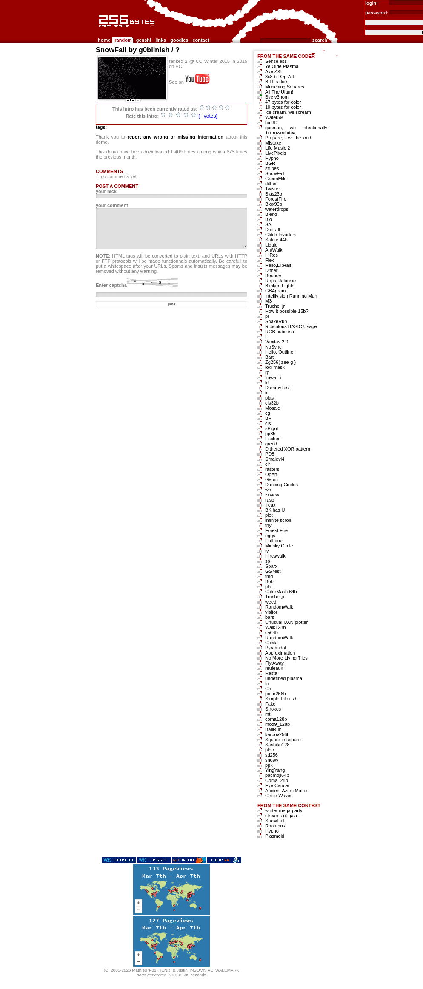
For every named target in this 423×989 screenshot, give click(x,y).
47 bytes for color (283, 102)
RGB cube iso (279, 331)
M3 (268, 300)
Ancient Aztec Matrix (286, 790)
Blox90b (273, 204)
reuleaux (274, 668)
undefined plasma (283, 678)
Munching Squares (284, 86)
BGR (270, 163)
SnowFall (274, 173)
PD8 (269, 453)
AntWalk (274, 249)
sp (267, 561)
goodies (179, 40)
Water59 (274, 117)
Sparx (271, 566)
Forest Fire (276, 530)
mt (267, 714)
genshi (143, 40)
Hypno (272, 158)
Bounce (273, 275)
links (160, 40)
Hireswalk (275, 555)
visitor (271, 612)
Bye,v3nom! (277, 96)
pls (268, 586)
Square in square (283, 739)
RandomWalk (279, 606)
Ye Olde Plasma (281, 66)
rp (267, 372)
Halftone (274, 540)
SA (268, 224)
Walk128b (275, 627)
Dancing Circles (281, 484)
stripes (272, 168)
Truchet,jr (275, 596)
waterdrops (276, 209)
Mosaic (272, 408)
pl (267, 316)
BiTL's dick (276, 81)
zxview (272, 494)
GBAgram (275, 290)
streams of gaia (281, 815)
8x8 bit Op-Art (279, 76)
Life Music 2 (277, 147)
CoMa (271, 642)
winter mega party (283, 810)
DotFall (272, 229)
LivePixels (275, 153)
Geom (271, 479)
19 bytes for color (283, 107)
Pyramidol (275, 647)
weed (270, 601)
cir (267, 464)
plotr (269, 749)
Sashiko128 (277, 744)
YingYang (275, 770)
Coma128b (276, 780)
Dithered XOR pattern (287, 448)
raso (269, 499)
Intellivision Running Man (291, 295)
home (104, 40)
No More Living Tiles (286, 657)
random (122, 40)
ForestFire (275, 198)
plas (269, 397)
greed (271, 443)
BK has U (275, 510)
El (267, 336)
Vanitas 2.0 (276, 341)
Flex (269, 260)
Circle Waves (278, 795)
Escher (272, 438)
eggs (270, 535)
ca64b (271, 632)
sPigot (271, 428)
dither (271, 183)
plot (269, 515)
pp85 (270, 433)
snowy (271, 759)
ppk (269, 765)
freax (270, 504)
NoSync (273, 346)
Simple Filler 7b (281, 698)
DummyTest (277, 387)
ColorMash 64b (281, 591)
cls (268, 423)
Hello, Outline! (279, 351)
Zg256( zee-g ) (280, 362)
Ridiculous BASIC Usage (291, 326)
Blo (268, 219)
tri (267, 683)
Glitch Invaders (280, 234)
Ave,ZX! (273, 71)
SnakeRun (276, 321)
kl (267, 382)
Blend (271, 214)
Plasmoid (274, 836)
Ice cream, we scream (288, 112)
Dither (271, 270)
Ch (268, 688)
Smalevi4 (274, 459)
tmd (269, 576)
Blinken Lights (279, 285)
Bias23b (273, 193)
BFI (268, 418)
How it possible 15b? (287, 311)
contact (200, 40)
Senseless (276, 61)
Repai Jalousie (280, 280)
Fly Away (274, 663)
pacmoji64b (277, 775)
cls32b (272, 402)
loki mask (275, 367)
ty (267, 550)
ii (266, 392)
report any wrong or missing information (175, 136)
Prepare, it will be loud (288, 137)
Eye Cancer (277, 785)
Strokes (273, 708)
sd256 (271, 754)
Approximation (280, 652)
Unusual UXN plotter (286, 622)
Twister (272, 188)
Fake (270, 703)
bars (269, 617)
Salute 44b (276, 239)
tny (268, 525)
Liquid (271, 244)
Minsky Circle (279, 545)
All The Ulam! (279, 91)
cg (267, 413)
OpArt (271, 474)
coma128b (276, 719)
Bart (269, 357)
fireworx (273, 377)
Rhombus (275, 825)
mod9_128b (277, 724)
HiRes (271, 255)
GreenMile (276, 178)
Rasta (271, 673)
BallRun (273, 729)
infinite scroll (278, 520)
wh (268, 489)
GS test (273, 571)
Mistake (273, 142)
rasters (272, 469)
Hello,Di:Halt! (278, 265)
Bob (269, 581)
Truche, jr (275, 306)
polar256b (275, 693)
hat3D (271, 122)
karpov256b (277, 734)
